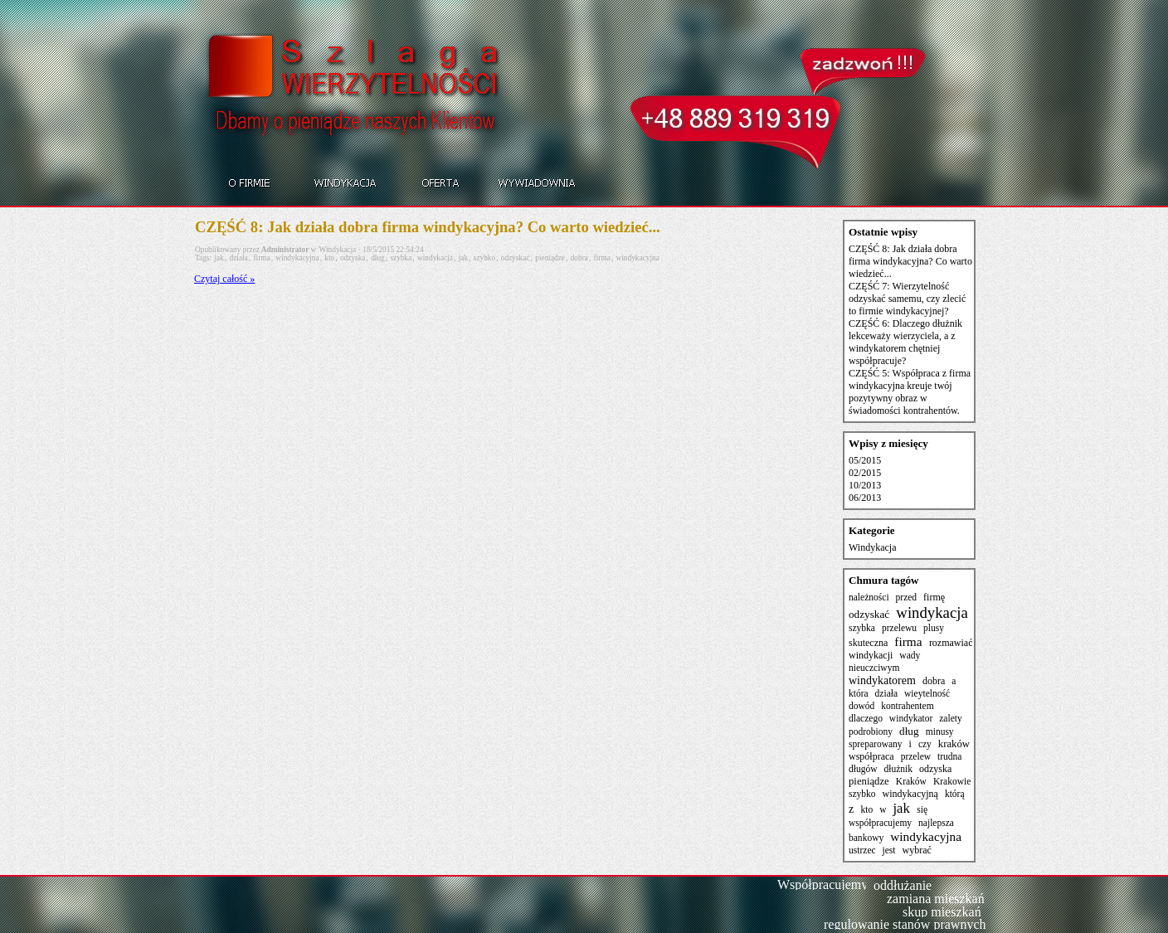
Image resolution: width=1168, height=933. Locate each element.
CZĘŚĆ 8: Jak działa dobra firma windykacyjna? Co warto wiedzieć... (427, 227)
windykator (910, 718)
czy (925, 744)
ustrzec (862, 850)
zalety (950, 718)
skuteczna (868, 643)
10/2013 (865, 485)
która (859, 693)
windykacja (435, 258)
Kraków (911, 781)
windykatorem (882, 680)
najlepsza (936, 823)
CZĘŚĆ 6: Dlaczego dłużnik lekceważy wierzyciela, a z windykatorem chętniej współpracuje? (905, 342)
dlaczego (866, 718)
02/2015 (865, 473)
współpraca (871, 756)
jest (889, 850)
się (922, 809)
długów (863, 769)
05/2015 (865, 460)
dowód (861, 706)
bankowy (866, 838)
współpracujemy (880, 823)
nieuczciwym (874, 668)
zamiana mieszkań (936, 899)
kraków (954, 744)
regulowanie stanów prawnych (905, 924)
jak (218, 258)
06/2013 (865, 497)
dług (378, 258)
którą (955, 794)
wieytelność (927, 693)
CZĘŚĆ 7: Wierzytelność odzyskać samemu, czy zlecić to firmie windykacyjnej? (907, 298)
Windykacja (338, 249)
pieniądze (550, 258)
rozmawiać (951, 643)
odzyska (353, 258)
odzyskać (515, 258)
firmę (934, 597)
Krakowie (952, 781)
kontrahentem (907, 706)
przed (906, 597)
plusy (933, 628)
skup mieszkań (942, 912)
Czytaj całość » (224, 278)
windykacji (871, 655)
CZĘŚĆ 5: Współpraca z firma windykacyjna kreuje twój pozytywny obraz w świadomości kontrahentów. (910, 391)
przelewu (899, 628)
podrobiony (871, 731)
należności (869, 597)
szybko (484, 258)
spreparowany (876, 744)
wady (909, 655)
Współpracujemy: (824, 884)
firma (261, 258)
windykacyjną (910, 793)
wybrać (916, 850)
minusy (940, 731)
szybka (400, 258)
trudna (949, 756)
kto (329, 258)
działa (238, 258)
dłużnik (898, 769)
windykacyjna (297, 258)
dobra (579, 258)
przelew (916, 756)
